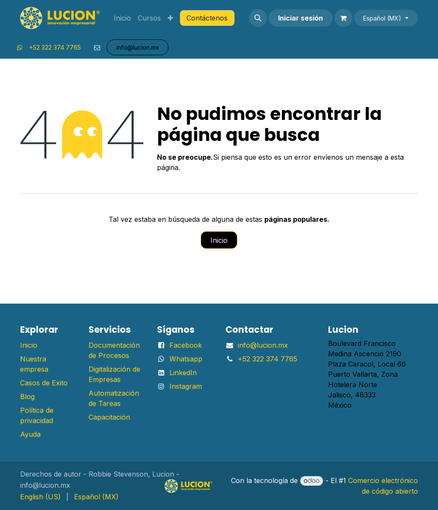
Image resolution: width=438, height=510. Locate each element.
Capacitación (109, 417)
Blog (27, 396)
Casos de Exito (44, 383)
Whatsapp (185, 359)
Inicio (219, 240)
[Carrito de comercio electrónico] (343, 18)
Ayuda (30, 434)
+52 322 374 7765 (55, 47)
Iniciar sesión (300, 18)
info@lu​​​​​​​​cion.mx (137, 47)
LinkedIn (183, 372)
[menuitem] (122, 18)
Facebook (185, 345)
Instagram (185, 386)
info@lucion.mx (263, 345)
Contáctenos (207, 18)
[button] (258, 18)
